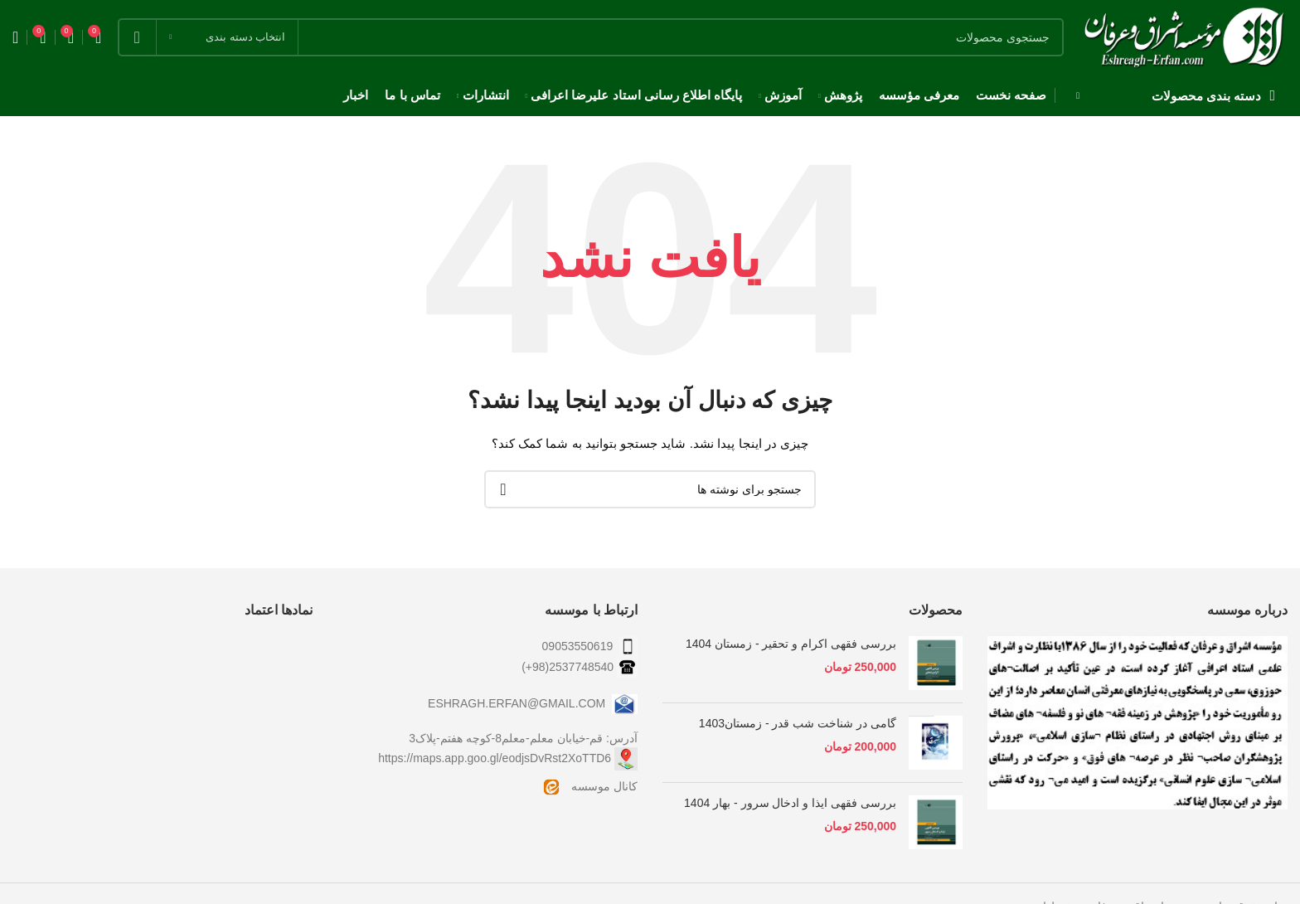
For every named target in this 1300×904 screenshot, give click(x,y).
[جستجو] (591, 37)
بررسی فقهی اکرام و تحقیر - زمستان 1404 (791, 643)
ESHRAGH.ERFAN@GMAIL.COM (533, 703)
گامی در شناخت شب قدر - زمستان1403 (797, 723)
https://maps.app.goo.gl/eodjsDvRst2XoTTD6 (494, 758)
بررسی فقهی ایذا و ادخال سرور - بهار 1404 (790, 802)
